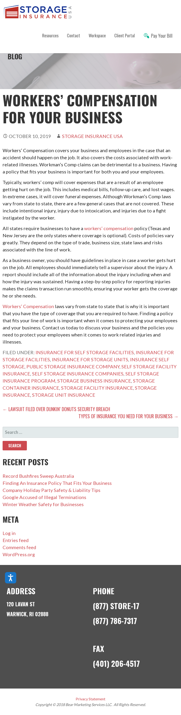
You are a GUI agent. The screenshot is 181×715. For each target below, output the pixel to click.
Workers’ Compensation (28, 306)
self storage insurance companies (77, 373)
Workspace (97, 35)
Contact (73, 35)
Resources (50, 35)
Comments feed (19, 547)
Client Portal (124, 35)
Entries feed (16, 540)
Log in (9, 533)
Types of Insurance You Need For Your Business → (128, 416)
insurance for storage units (90, 359)
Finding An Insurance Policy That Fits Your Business (57, 483)
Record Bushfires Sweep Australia (38, 476)
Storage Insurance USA (92, 136)
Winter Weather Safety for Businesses (43, 504)
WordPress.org (19, 554)
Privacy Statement (90, 699)
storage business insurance (94, 380)
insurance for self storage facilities (85, 352)
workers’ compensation (108, 228)
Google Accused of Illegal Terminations (44, 497)
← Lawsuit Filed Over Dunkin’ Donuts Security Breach (56, 409)
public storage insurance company (72, 366)
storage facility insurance (97, 388)
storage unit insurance (63, 395)
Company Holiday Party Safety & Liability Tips (51, 490)
